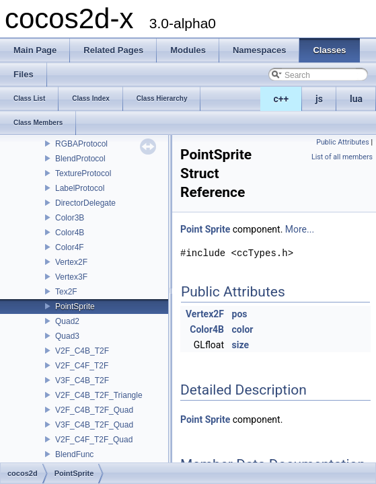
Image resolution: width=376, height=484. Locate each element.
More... (299, 229)
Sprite (218, 229)
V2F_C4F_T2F (81, 365)
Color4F (69, 247)
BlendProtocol (80, 158)
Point (191, 229)
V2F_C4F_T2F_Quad (94, 439)
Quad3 (67, 336)
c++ (281, 98)
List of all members (342, 157)
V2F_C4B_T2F (82, 351)
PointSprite (75, 306)
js (319, 98)
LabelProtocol (79, 188)
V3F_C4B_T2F (82, 380)
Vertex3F (71, 277)
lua (356, 98)
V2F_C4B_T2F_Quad (94, 410)
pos (240, 314)
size (240, 344)
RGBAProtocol (81, 144)
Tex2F (66, 291)
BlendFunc (74, 454)
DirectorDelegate (85, 203)
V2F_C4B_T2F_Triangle (99, 395)
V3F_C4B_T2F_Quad (94, 425)
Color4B (69, 232)
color (243, 329)
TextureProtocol (83, 173)
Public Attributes (342, 142)
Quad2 (67, 321)
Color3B (69, 218)
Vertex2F (71, 262)
